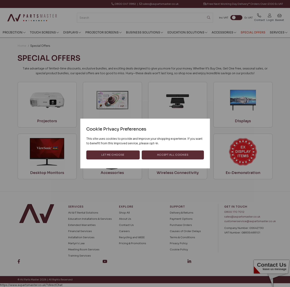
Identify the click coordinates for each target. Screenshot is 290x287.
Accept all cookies (173, 154)
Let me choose (112, 154)
